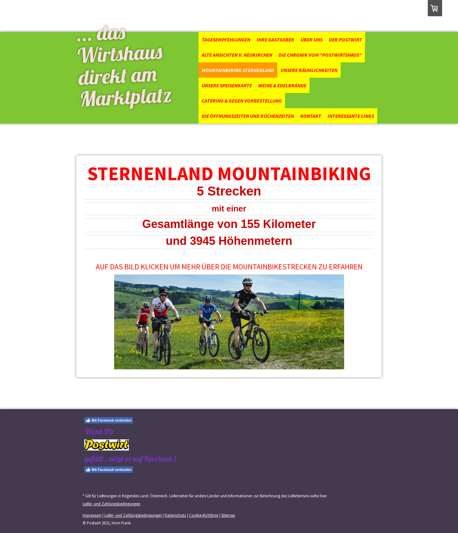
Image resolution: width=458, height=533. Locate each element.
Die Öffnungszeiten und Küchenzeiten (248, 116)
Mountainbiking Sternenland (238, 70)
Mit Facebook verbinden (109, 420)
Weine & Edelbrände (282, 85)
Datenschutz (175, 515)
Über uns (312, 39)
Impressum (92, 515)
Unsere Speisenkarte (227, 85)
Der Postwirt (345, 39)
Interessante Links (351, 116)
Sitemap (228, 515)
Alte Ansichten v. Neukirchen (237, 55)
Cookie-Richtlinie (203, 515)
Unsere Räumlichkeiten (309, 70)
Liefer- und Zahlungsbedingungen (111, 503)
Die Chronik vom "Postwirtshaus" (320, 55)
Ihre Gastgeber (275, 39)
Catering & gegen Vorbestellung (242, 100)
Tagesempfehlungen (226, 39)
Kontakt (310, 116)
